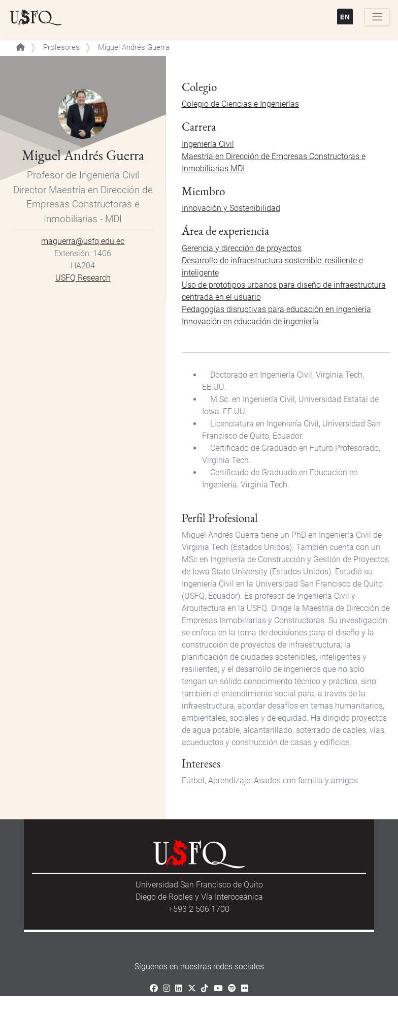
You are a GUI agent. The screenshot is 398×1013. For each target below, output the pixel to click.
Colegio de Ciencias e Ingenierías (240, 104)
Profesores (61, 47)
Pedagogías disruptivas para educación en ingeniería (276, 309)
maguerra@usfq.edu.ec (82, 241)
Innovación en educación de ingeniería (250, 321)
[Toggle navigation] (377, 16)
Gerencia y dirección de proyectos (242, 248)
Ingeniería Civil (208, 144)
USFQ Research (83, 278)
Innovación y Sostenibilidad (231, 208)
